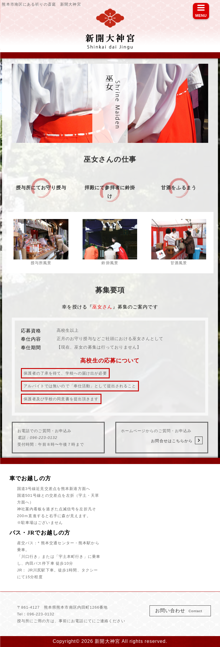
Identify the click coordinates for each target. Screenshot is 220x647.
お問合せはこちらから (177, 440)
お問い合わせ (180, 610)
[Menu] (201, 11)
